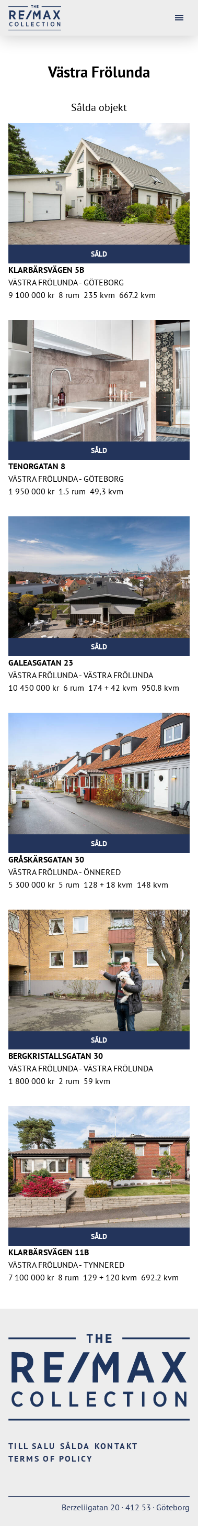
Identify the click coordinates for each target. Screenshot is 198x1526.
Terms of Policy (50, 1458)
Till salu (32, 1446)
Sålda (75, 1446)
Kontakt (116, 1446)
